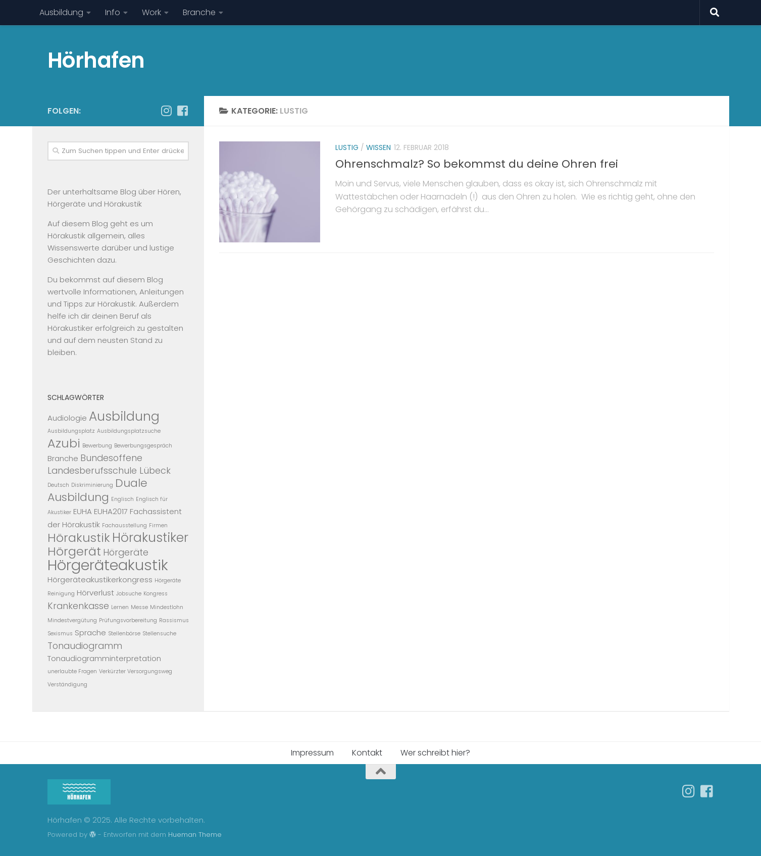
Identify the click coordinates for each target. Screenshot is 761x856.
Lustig (347, 147)
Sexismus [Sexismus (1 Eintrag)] (60, 633)
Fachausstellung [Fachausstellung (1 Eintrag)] (124, 525)
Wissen (378, 147)
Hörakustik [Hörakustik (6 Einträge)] (78, 537)
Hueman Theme (195, 834)
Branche (199, 12)
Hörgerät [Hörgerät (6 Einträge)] (74, 551)
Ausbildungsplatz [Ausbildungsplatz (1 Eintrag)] (71, 431)
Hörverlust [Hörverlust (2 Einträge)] (95, 592)
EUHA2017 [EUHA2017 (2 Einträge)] (111, 511)
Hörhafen (96, 60)
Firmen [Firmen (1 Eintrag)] (158, 525)
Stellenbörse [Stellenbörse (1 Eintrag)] (124, 633)
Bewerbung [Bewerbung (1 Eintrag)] (97, 445)
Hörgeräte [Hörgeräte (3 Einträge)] (125, 552)
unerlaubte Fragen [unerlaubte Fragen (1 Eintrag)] (72, 671)
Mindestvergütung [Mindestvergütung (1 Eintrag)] (72, 620)
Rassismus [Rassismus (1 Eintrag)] (174, 620)
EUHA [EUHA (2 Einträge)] (82, 511)
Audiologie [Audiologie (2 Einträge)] (67, 418)
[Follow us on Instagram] (167, 111)
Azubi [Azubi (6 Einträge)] (63, 443)
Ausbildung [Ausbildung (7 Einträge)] (124, 416)
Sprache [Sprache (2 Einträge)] (90, 632)
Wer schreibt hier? (435, 753)
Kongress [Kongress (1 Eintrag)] (155, 593)
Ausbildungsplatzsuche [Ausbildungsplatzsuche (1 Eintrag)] (129, 431)
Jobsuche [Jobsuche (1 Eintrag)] (128, 593)
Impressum (312, 753)
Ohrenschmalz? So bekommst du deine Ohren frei (476, 164)
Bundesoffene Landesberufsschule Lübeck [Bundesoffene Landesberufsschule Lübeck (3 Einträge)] (109, 464)
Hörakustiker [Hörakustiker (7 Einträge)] (150, 537)
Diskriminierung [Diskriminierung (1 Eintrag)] (92, 485)
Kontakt (367, 753)
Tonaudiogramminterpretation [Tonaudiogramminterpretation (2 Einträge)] (104, 658)
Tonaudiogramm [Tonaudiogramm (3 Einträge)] (84, 645)
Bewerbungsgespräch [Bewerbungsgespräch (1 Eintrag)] (143, 445)
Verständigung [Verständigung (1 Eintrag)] (67, 684)
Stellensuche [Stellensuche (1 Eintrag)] (159, 633)
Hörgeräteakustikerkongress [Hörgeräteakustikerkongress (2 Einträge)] (100, 579)
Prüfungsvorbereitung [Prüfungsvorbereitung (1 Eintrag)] (128, 620)
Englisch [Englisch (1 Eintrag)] (122, 499)
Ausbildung (61, 12)
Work (151, 12)
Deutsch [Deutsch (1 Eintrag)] (58, 485)
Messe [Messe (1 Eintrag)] (139, 607)
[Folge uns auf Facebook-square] (183, 111)
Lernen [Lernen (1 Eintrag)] (120, 607)
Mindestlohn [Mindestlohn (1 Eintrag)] (166, 607)
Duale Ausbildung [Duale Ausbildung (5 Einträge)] (97, 490)
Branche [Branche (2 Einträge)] (62, 458)
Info (112, 12)
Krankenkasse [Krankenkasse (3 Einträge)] (78, 605)
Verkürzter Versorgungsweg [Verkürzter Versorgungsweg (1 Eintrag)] (135, 671)
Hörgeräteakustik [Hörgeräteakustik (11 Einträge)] (107, 565)
